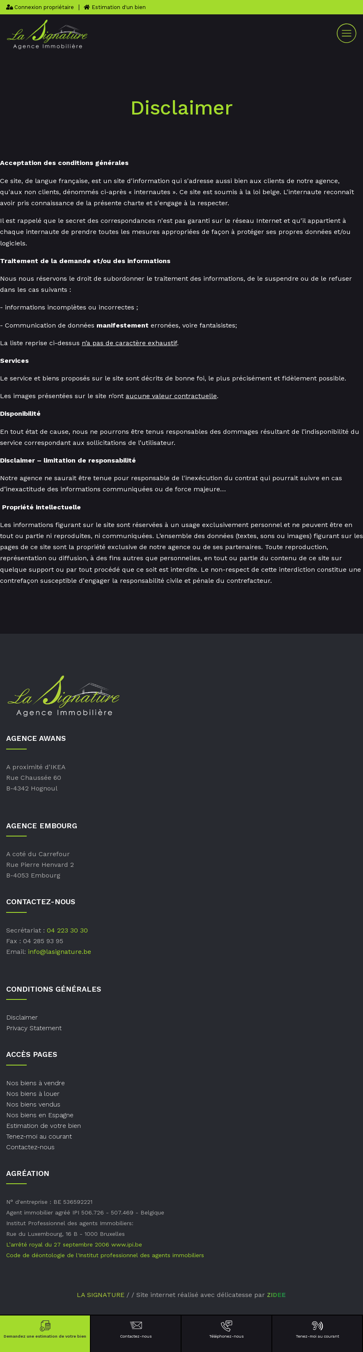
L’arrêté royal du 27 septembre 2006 (57, 1244)
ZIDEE (276, 1295)
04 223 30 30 (67, 930)
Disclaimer (22, 1017)
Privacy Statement (34, 1028)
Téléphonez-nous (226, 1329)
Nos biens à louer (33, 1094)
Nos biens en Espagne (40, 1115)
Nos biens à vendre (35, 1083)
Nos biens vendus (33, 1104)
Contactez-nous (135, 1329)
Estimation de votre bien (43, 1126)
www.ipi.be (126, 1244)
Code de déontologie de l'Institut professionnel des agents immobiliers (105, 1255)
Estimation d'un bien (115, 7)
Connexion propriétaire (40, 7)
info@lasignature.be (59, 952)
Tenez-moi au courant (317, 1329)
